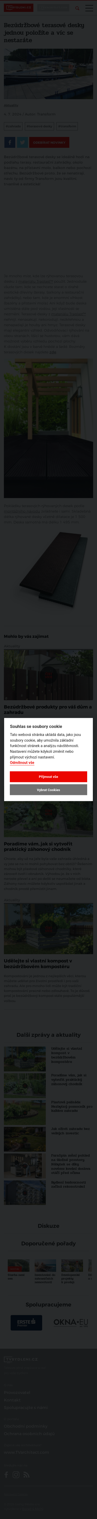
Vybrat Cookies (48, 790)
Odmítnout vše (22, 763)
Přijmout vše (48, 777)
